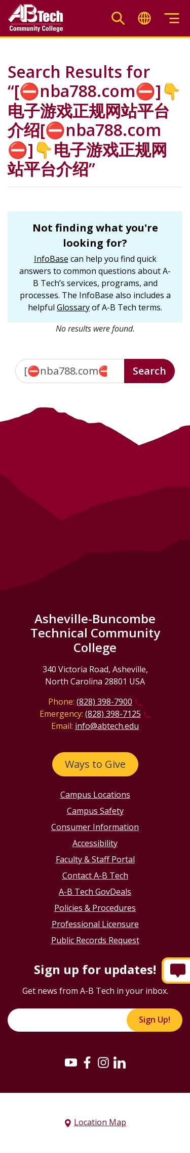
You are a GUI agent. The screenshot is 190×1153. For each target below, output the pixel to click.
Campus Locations (95, 794)
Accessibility (95, 843)
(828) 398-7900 (104, 701)
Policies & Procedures (95, 907)
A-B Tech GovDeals (95, 891)
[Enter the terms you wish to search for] (70, 371)
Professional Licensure (95, 924)
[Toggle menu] (172, 18)
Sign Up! (154, 1019)
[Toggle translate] (144, 18)
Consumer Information (95, 827)
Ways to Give (95, 764)
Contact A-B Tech (95, 875)
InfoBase (51, 258)
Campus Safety (95, 810)
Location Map (100, 1122)
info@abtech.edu (107, 725)
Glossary (73, 307)
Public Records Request (95, 940)
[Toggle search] (118, 18)
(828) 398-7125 (113, 713)
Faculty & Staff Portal (95, 859)
